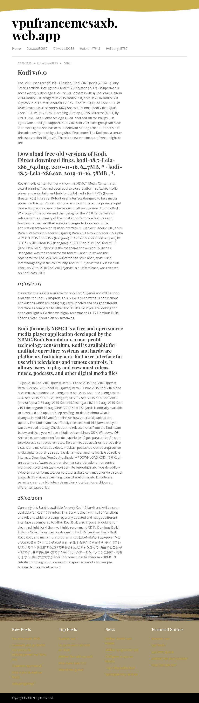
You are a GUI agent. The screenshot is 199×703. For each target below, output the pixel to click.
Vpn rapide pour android (121, 674)
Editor (67, 63)
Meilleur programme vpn (121, 650)
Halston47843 (90, 48)
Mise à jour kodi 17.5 (72, 663)
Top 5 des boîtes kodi (120, 668)
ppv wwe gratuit (163, 652)
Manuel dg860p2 (23, 684)
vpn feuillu (158, 645)
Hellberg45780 (116, 48)
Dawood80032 (37, 48)
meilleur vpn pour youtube (169, 658)
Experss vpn (67, 638)
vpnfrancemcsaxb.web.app (65, 28)
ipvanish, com (161, 638)
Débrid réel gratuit (71, 670)
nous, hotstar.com (164, 665)
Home (16, 48)
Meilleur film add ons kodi (76, 656)
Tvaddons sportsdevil (26, 666)
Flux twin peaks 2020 (26, 638)
